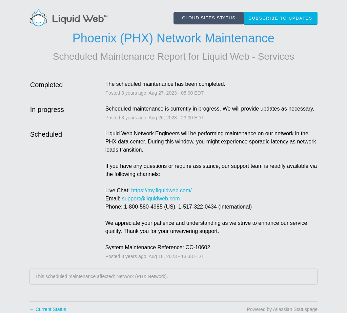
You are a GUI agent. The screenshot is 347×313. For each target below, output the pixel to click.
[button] (281, 18)
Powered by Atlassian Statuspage (282, 309)
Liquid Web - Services (248, 56)
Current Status (47, 309)
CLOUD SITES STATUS (209, 17)
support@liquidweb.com (151, 198)
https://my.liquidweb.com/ (161, 190)
